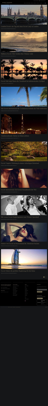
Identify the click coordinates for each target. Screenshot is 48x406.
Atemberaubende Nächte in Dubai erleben (15, 136)
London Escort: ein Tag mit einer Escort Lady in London (19, 26)
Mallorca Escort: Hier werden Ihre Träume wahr (17, 54)
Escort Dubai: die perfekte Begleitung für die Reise (18, 271)
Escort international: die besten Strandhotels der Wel (18, 190)
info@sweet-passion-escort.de (6, 288)
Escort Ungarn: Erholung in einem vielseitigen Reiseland (20, 163)
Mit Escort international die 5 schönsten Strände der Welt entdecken (24, 108)
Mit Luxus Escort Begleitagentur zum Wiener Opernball (20, 217)
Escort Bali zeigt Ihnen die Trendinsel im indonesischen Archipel (23, 81)
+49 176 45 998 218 (4, 287)
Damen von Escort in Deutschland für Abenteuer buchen (20, 243)
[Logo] (7, 2)
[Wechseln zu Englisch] (45, 3)
